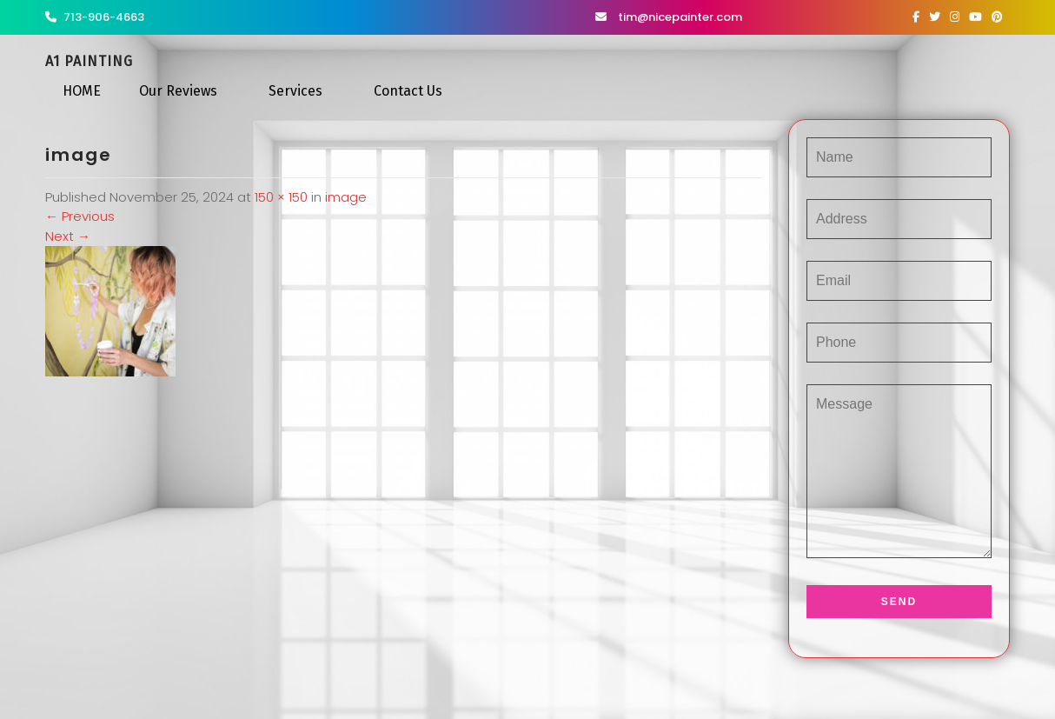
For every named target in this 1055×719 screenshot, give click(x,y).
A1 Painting (89, 61)
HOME (82, 91)
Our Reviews (178, 91)
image (346, 197)
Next (67, 236)
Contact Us (408, 91)
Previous (80, 216)
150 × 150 (281, 197)
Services (295, 91)
